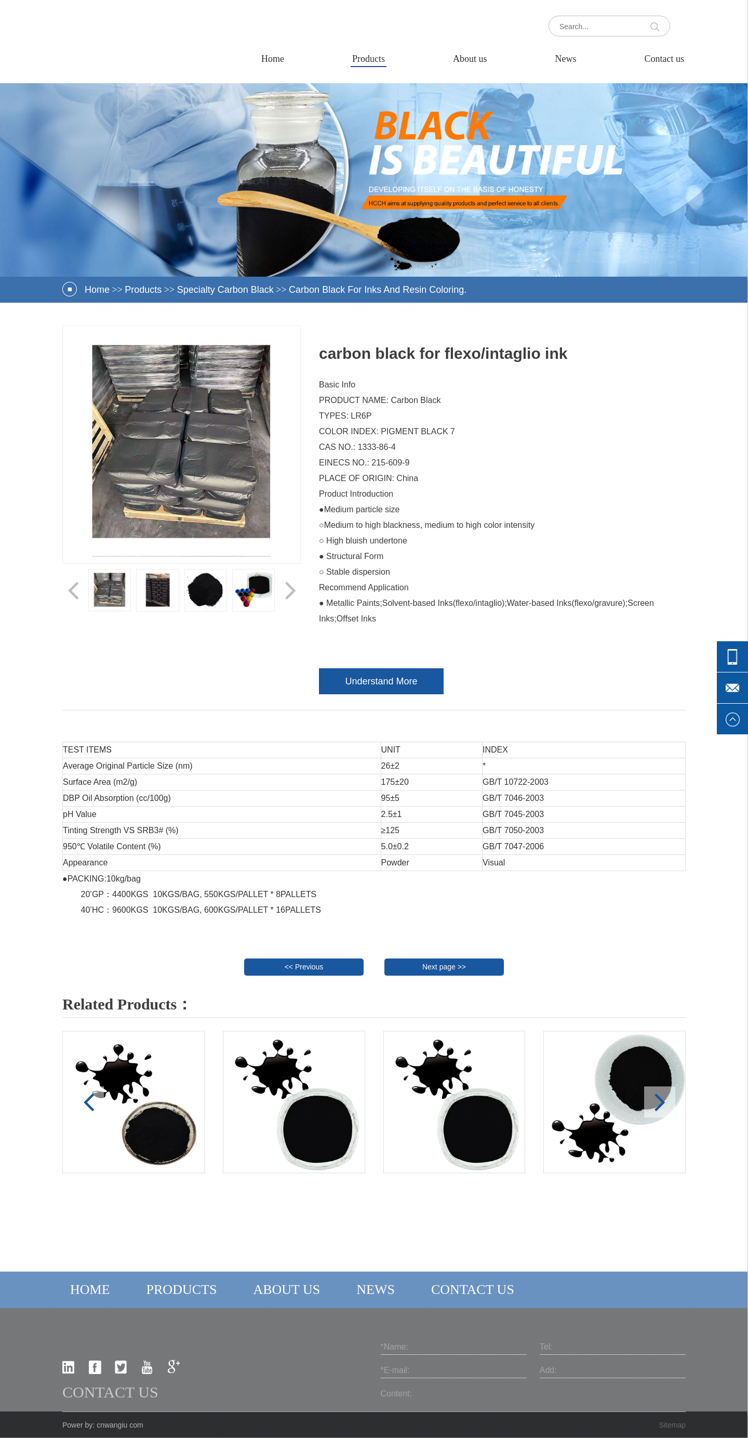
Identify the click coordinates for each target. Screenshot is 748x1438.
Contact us (665, 59)
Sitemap (672, 1425)
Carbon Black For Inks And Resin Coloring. (377, 289)
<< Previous (304, 967)
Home (272, 59)
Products (368, 59)
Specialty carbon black (225, 289)
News (566, 59)
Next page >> (444, 967)
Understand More (381, 681)
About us (470, 59)
